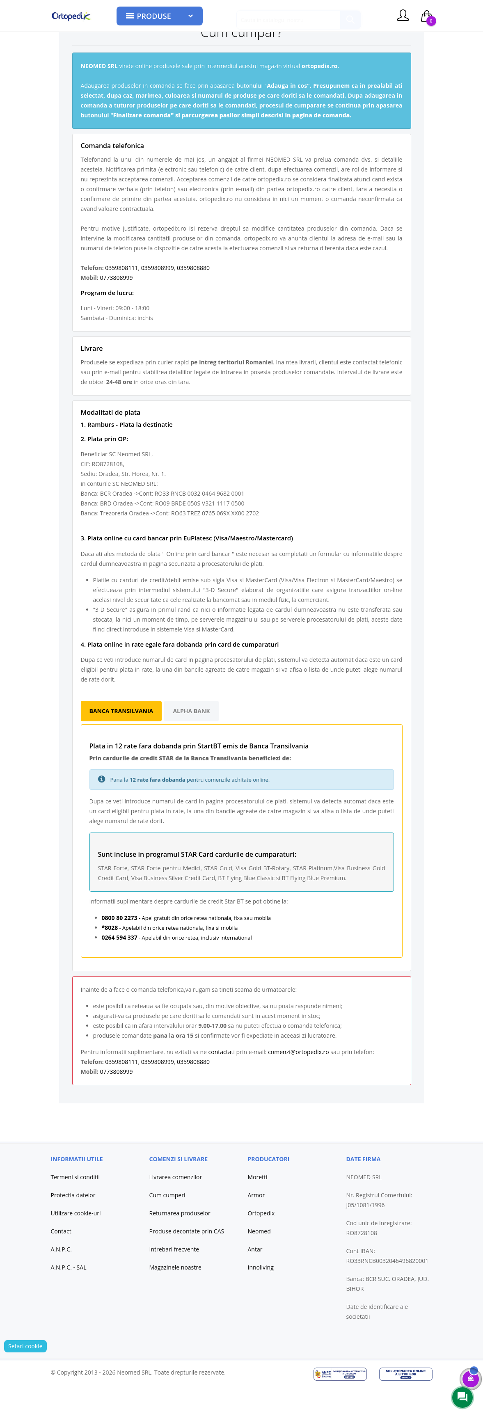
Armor (256, 1223)
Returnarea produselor (180, 1241)
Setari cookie (25, 1374)
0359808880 (193, 296)
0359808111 (121, 296)
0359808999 (157, 296)
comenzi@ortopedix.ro (298, 1080)
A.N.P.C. (61, 1277)
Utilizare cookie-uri (76, 1241)
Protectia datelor (73, 1223)
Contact (61, 1259)
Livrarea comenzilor (175, 1205)
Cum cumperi (167, 1223)
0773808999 (116, 306)
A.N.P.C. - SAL (69, 1295)
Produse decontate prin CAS (186, 1259)
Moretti (258, 1205)
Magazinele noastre (175, 1295)
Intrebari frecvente (174, 1277)
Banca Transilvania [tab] (121, 739)
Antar (255, 1277)
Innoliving (261, 1295)
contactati (221, 1080)
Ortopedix (261, 1241)
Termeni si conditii (75, 1205)
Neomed (259, 1259)
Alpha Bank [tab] (191, 739)
